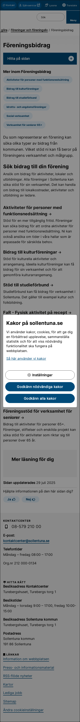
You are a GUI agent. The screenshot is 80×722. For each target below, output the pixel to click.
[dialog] (40, 361)
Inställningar (40, 375)
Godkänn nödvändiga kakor (40, 387)
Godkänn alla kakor (40, 398)
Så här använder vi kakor (26, 358)
